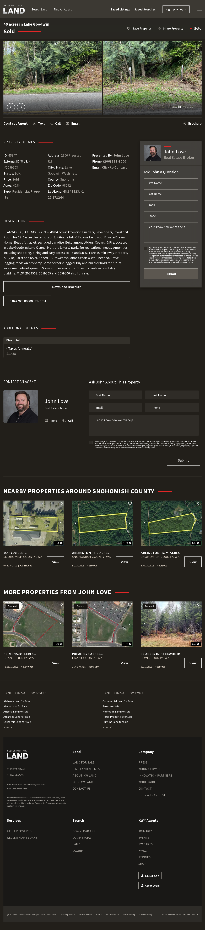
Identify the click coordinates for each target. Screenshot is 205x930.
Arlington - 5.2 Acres (90, 552)
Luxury (78, 849)
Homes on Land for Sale (116, 710)
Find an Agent (63, 9)
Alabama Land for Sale (16, 700)
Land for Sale (83, 761)
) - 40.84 (52, 232)
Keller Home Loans (22, 836)
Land (76, 843)
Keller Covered (19, 830)
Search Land (39, 9)
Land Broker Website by (180, 913)
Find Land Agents (86, 768)
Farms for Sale (110, 705)
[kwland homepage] (17, 753)
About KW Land (84, 774)
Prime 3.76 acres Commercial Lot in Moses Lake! (88, 653)
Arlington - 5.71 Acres (160, 552)
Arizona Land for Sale (15, 710)
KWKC (142, 849)
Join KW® (145, 830)
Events (143, 836)
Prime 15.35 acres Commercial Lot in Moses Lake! (20, 653)
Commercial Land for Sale (117, 700)
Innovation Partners (155, 774)
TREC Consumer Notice (17, 787)
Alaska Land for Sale (15, 705)
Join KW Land (83, 781)
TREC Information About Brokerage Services (26, 783)
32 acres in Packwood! (160, 653)
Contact (145, 787)
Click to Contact (114, 167)
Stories (144, 856)
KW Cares (145, 843)
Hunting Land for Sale (115, 720)
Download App (84, 830)
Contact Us (81, 787)
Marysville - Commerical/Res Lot (21, 552)
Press (143, 761)
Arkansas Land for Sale (16, 715)
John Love (121, 155)
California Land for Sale (17, 720)
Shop (142, 862)
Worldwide (147, 781)
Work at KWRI (149, 768)
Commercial (82, 836)
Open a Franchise (152, 794)
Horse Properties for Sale (117, 715)
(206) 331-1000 (114, 161)
